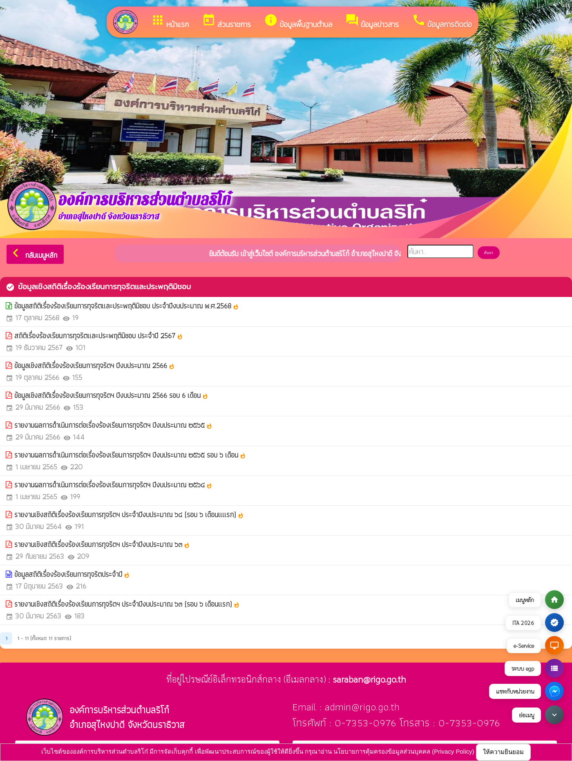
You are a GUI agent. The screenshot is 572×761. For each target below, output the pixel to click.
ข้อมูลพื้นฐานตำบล (298, 21)
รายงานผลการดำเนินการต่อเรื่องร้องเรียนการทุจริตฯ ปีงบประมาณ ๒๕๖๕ (113, 425)
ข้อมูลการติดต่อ (442, 21)
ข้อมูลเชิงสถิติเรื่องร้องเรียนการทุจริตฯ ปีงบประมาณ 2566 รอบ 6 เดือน (111, 395)
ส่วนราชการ (226, 21)
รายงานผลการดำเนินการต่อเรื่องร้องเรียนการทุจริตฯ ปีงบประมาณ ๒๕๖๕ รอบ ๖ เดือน (130, 454)
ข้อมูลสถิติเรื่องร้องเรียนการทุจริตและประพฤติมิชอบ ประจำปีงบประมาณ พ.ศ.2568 (126, 305)
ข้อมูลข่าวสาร (372, 21)
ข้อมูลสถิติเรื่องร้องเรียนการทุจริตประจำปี (72, 574)
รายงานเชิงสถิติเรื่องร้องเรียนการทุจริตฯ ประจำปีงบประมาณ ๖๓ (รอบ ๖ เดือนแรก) (127, 603)
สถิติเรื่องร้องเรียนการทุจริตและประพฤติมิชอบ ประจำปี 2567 (98, 335)
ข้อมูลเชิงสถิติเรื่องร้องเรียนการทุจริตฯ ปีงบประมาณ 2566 (94, 365)
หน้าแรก (170, 21)
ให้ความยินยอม (503, 751)
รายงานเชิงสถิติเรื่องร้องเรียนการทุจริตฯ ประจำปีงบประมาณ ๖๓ (102, 544)
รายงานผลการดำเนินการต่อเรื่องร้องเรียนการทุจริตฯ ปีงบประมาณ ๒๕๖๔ (113, 484)
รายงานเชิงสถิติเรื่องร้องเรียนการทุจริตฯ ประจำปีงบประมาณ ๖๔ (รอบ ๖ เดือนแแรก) (129, 514)
